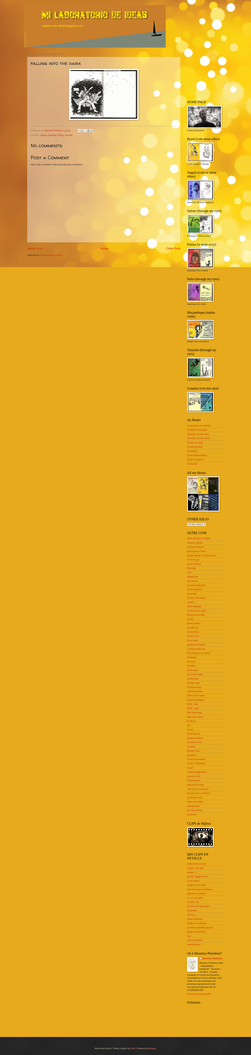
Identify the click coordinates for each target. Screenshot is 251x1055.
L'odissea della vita (196, 649)
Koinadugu (192, 451)
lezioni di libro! (194, 623)
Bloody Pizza (193, 751)
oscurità (68, 135)
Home (104, 248)
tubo (189, 936)
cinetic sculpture (194, 589)
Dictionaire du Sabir (196, 610)
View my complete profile (199, 994)
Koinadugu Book (195, 447)
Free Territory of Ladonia (198, 653)
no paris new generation (198, 906)
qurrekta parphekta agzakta (200, 927)
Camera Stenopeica (196, 598)
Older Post (173, 248)
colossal (191, 746)
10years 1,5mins (195, 543)
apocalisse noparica (196, 893)
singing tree (192, 576)
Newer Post (35, 248)
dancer (190, 729)
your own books (194, 810)
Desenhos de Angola (197, 430)
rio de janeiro (193, 881)
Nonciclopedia (194, 780)
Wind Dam (192, 593)
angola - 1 (192, 872)
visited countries (194, 691)
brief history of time (196, 551)
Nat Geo (191, 661)
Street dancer (193, 733)
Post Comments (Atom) (51, 255)
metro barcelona (195, 940)
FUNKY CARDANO (196, 763)
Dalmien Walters (195, 738)
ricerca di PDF (194, 776)
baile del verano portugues (199, 889)
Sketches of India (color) (198, 438)
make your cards (195, 801)
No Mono (191, 721)
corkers (190, 602)
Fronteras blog (194, 687)
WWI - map (192, 704)
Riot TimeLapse (194, 712)
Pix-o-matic (192, 640)
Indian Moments (194, 919)
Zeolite (190, 619)
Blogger (152, 1048)
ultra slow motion (195, 717)
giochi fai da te (194, 564)
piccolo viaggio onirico (197, 876)
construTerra (193, 632)
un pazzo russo (194, 742)
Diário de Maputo (195, 459)
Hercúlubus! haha (195, 785)
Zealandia (192, 657)
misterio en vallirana (196, 923)
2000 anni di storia (196, 695)
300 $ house (193, 636)
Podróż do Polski (195, 442)
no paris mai (193, 902)
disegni (43, 135)
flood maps (192, 670)
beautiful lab (193, 627)
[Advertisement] (208, 73)
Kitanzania (192, 464)
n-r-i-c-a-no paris (195, 898)
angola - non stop (195, 868)
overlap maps (193, 683)
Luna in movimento (196, 759)
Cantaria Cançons (195, 547)
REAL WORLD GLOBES (199, 538)
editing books (193, 806)
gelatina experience (196, 931)
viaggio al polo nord (196, 885)
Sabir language (194, 606)
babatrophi (192, 910)
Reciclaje (191, 568)
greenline (191, 755)
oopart (190, 768)
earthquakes (193, 678)
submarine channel (196, 644)
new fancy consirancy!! (198, 789)
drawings (52, 135)
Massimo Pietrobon (213, 958)
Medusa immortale (196, 615)
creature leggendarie (197, 772)
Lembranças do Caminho (199, 425)
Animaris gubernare (196, 585)
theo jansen (192, 581)
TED (189, 572)
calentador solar (194, 797)
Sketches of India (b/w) (198, 434)
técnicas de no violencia (198, 793)
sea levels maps (194, 674)
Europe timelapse (195, 700)
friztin (133, 1048)
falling (61, 135)
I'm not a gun (193, 559)
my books (191, 814)
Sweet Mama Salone (197, 455)
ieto (189, 725)
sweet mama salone (196, 864)
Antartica (191, 666)
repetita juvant (194, 944)
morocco (191, 914)
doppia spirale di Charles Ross (201, 555)
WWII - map (192, 708)
